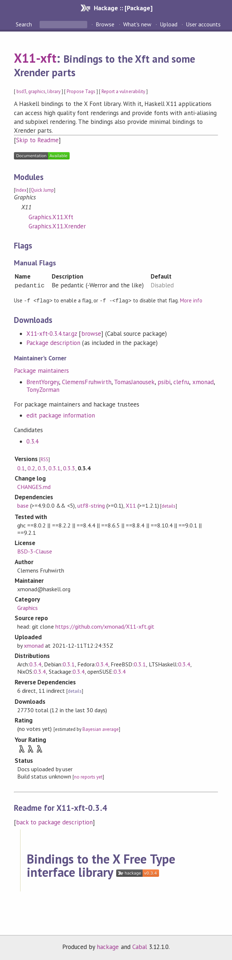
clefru (181, 382)
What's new (137, 24)
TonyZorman (42, 389)
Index (21, 190)
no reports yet (88, 776)
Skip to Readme (37, 140)
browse (91, 333)
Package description (53, 342)
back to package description (54, 822)
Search (24, 24)
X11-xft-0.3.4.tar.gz (51, 333)
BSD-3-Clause (34, 551)
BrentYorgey (42, 382)
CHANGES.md (34, 486)
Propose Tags (81, 91)
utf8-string (91, 505)
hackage (108, 946)
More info (191, 300)
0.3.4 (32, 441)
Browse (105, 24)
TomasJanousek (134, 382)
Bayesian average (100, 729)
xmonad (203, 382)
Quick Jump (42, 190)
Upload (168, 24)
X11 (131, 505)
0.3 (41, 467)
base (23, 505)
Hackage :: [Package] (123, 8)
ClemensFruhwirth (86, 382)
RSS (44, 459)
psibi (164, 382)
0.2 (31, 467)
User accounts (203, 24)
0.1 (21, 467)
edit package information (60, 415)
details (169, 506)
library (53, 91)
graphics (36, 91)
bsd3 (21, 91)
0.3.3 (69, 467)
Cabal (139, 946)
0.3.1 (54, 467)
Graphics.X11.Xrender (57, 226)
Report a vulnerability (123, 91)
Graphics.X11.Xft (51, 217)
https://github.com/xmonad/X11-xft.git (105, 626)
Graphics (27, 607)
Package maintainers (41, 370)
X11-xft (35, 58)
